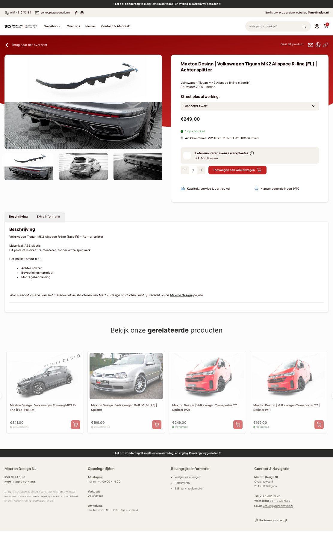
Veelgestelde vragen (187, 477)
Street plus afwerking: (200, 96)
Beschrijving (18, 216)
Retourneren (182, 482)
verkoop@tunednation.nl (52, 13)
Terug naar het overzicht (25, 45)
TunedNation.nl (318, 12)
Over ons (73, 26)
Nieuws (90, 26)
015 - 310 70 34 (17, 13)
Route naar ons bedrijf (270, 520)
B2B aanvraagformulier (189, 488)
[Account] (317, 26)
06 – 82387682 (280, 500)
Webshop (52, 26)
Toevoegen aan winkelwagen (237, 170)
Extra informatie (48, 216)
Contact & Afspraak (115, 26)
